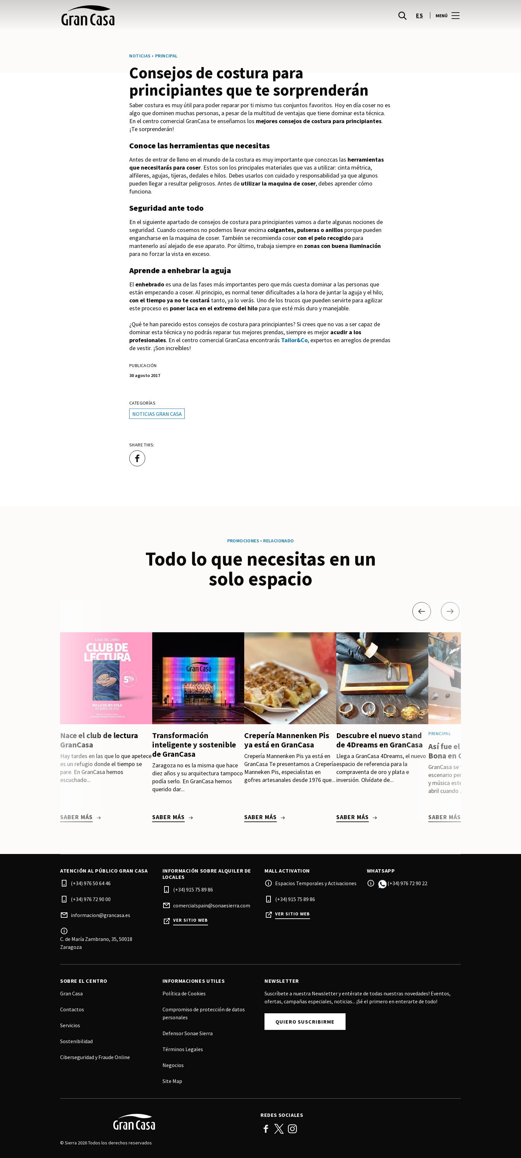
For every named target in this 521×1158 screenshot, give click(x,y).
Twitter (279, 1128)
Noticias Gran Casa (157, 414)
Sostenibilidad (76, 1041)
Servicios (70, 1025)
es (419, 20)
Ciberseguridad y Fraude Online (95, 1057)
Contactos (72, 1009)
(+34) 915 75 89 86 (193, 889)
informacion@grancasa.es (100, 915)
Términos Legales (182, 1049)
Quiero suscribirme (305, 1021)
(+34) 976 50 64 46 (91, 883)
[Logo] (156, 1122)
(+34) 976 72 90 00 (91, 899)
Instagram (292, 1128)
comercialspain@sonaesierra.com (211, 905)
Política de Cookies (184, 993)
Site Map (172, 1081)
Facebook (265, 1128)
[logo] (160, 20)
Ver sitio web (190, 920)
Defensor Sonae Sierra (187, 1033)
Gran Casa (71, 993)
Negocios (173, 1065)
